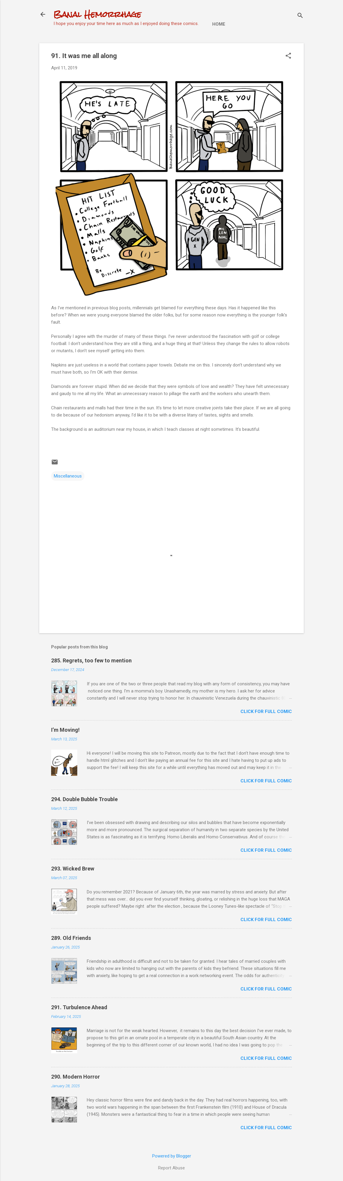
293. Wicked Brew (72, 868)
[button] (288, 56)
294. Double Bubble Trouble (84, 799)
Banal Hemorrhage (97, 14)
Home (218, 24)
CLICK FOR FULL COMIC (266, 711)
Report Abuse (171, 1168)
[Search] (300, 16)
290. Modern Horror (75, 1077)
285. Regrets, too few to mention (91, 660)
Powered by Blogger (171, 1156)
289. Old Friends (71, 938)
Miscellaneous (68, 476)
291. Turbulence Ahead (79, 1007)
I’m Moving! (65, 730)
